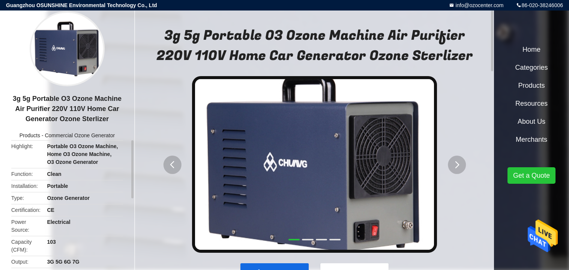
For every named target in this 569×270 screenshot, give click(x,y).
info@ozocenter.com (479, 5)
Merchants (531, 139)
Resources (531, 103)
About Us (531, 121)
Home (531, 49)
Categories (531, 67)
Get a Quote (531, 175)
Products (30, 135)
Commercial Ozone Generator (80, 135)
